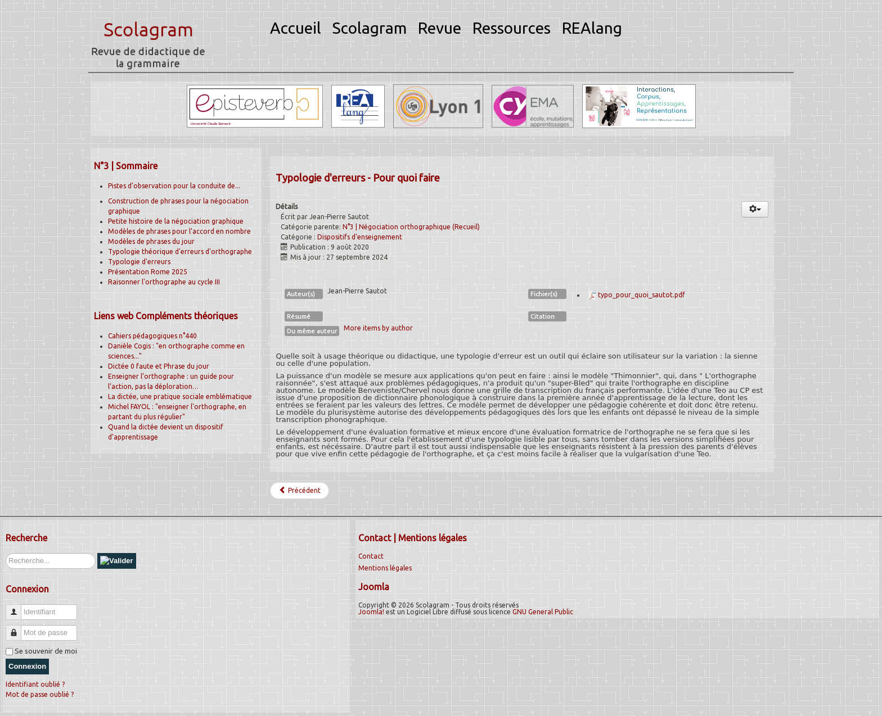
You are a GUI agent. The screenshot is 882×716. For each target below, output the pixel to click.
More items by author (378, 328)
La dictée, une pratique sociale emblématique (180, 396)
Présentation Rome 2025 (147, 271)
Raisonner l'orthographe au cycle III (164, 282)
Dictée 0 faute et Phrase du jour (158, 366)
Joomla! (371, 611)
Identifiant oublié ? (35, 684)
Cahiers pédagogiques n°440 (152, 335)
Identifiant (17, 607)
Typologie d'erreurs (139, 261)
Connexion (27, 666)
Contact (371, 556)
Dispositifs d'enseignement (359, 237)
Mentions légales (385, 568)
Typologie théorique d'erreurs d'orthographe (180, 251)
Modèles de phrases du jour (151, 241)
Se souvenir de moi (46, 651)
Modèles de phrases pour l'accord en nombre (179, 231)
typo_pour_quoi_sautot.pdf (641, 294)
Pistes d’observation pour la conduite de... (174, 185)
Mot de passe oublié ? (40, 694)
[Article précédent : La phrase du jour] (299, 490)
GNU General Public (542, 611)
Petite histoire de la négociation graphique (176, 221)
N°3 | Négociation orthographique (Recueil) (411, 226)
